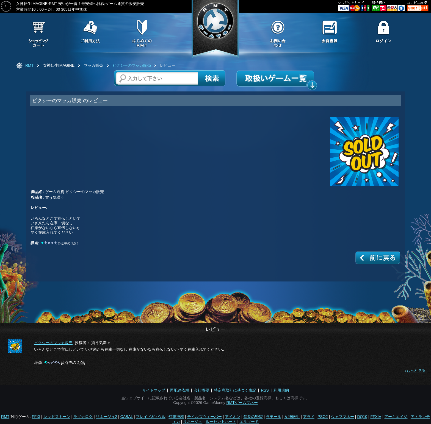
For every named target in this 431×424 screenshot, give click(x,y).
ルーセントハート (221, 421)
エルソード (249, 421)
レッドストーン (56, 416)
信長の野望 (253, 416)
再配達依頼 (179, 390)
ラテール (273, 416)
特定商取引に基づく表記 (235, 390)
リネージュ (192, 421)
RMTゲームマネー (242, 402)
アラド (308, 416)
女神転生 (292, 416)
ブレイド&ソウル (150, 416)
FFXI (36, 416)
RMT (29, 65)
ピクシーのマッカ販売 (131, 65)
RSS (265, 390)
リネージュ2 (106, 416)
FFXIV (375, 416)
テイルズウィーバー (204, 416)
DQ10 (362, 416)
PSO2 (322, 416)
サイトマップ (153, 390)
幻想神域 (176, 416)
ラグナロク (83, 416)
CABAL (126, 416)
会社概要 (201, 390)
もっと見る (416, 370)
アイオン (232, 416)
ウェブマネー (342, 416)
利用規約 (281, 390)
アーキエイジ (395, 416)
